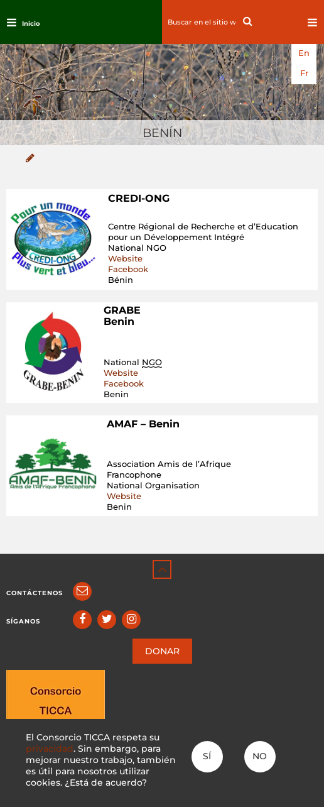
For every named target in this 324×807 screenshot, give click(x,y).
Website (125, 258)
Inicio (31, 23)
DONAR (162, 651)
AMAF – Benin (143, 424)
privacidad (49, 748)
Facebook (128, 269)
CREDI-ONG (139, 198)
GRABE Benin (122, 315)
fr (304, 73)
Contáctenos (34, 593)
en (304, 53)
